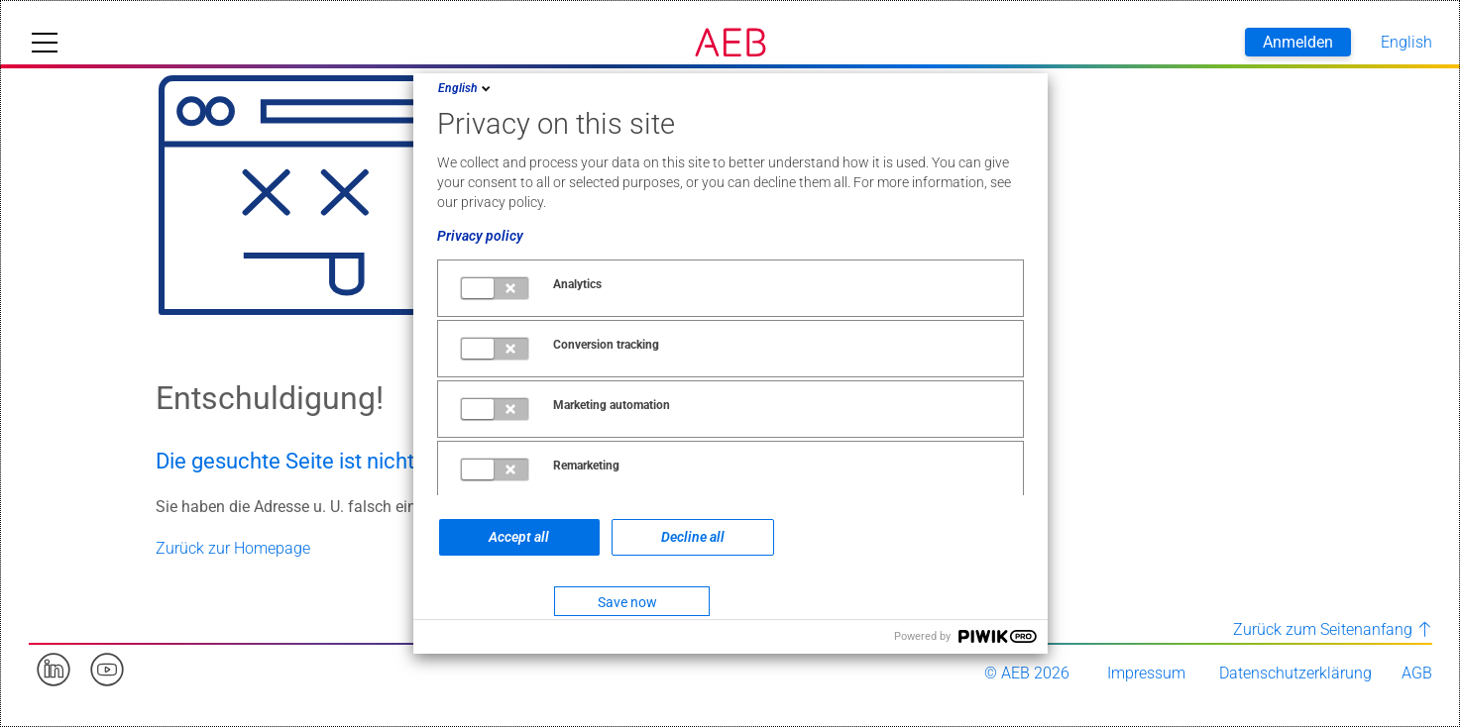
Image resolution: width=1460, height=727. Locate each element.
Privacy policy (480, 236)
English (466, 88)
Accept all (519, 537)
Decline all (693, 537)
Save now (627, 602)
